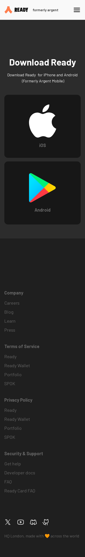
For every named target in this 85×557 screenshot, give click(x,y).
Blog (9, 312)
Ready (10, 356)
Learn (10, 321)
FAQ (8, 481)
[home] (34, 9)
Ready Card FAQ (19, 490)
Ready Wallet (17, 365)
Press (9, 330)
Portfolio (13, 374)
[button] (75, 10)
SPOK (9, 383)
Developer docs (19, 472)
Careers (11, 303)
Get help (12, 463)
